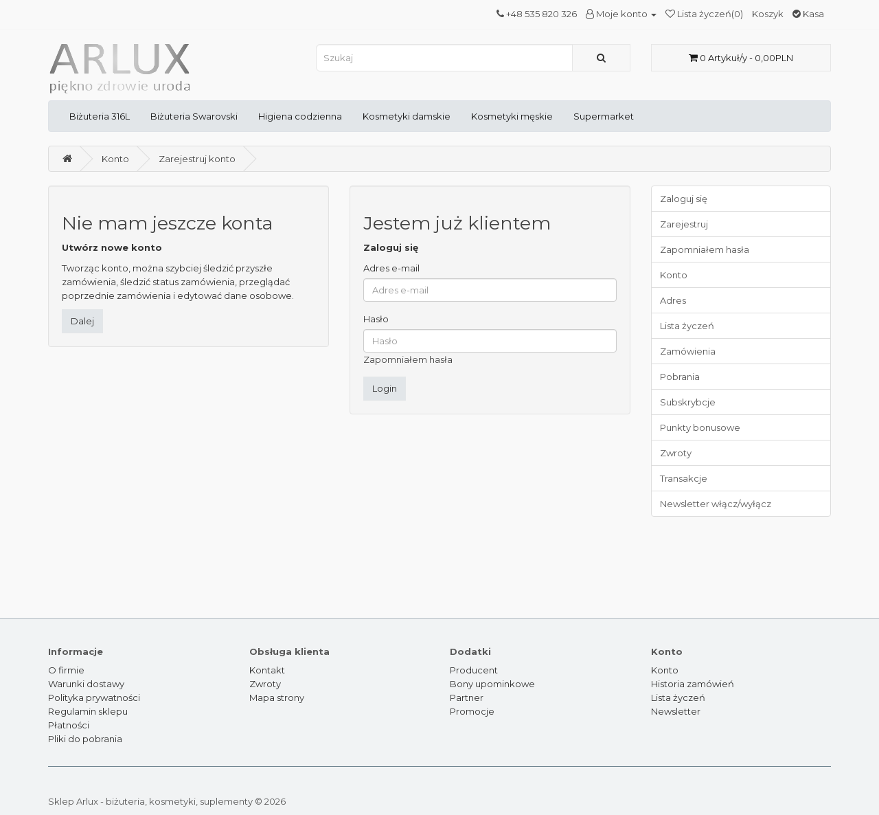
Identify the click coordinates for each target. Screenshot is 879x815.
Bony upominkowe (492, 683)
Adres (673, 300)
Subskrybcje (688, 402)
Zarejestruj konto (197, 158)
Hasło (376, 318)
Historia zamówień (692, 683)
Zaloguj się (683, 198)
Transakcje (683, 478)
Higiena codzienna (300, 116)
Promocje (472, 711)
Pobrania (680, 376)
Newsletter (675, 711)
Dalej (82, 320)
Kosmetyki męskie (512, 116)
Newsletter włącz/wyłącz (715, 503)
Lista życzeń (687, 325)
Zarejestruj (684, 224)
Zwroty (676, 452)
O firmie (66, 670)
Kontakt (267, 670)
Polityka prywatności (94, 697)
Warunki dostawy (86, 683)
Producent (474, 670)
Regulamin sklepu (88, 711)
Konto (115, 158)
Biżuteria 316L (99, 116)
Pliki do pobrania (85, 738)
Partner (466, 697)
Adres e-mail (391, 268)
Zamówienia (688, 351)
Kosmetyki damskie (406, 116)
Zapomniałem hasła (408, 359)
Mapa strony (276, 697)
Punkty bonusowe (700, 427)
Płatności (68, 724)
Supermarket (603, 116)
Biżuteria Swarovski (194, 116)
